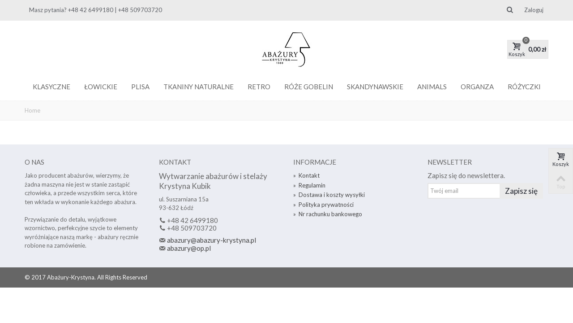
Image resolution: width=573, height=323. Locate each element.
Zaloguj (533, 9)
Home (32, 110)
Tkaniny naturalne (198, 87)
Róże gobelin (308, 87)
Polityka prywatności (323, 204)
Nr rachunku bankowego (327, 214)
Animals (432, 87)
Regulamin (309, 185)
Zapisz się (521, 191)
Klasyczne (51, 87)
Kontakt (306, 175)
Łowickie (100, 87)
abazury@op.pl (189, 248)
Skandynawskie (375, 87)
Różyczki (524, 87)
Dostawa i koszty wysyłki (329, 194)
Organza (477, 87)
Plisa (140, 87)
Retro (259, 87)
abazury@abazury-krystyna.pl (211, 240)
